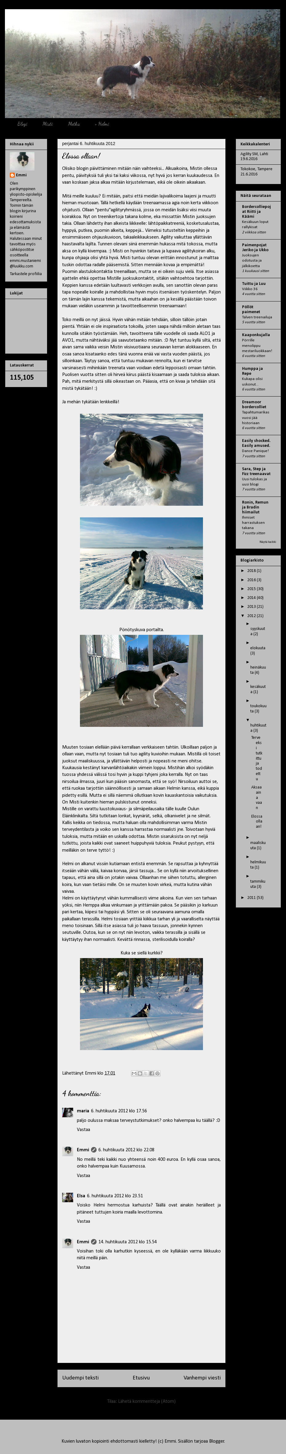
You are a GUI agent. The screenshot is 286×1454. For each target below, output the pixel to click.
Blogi (22, 124)
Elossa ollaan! (256, 821)
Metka (74, 124)
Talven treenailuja (257, 317)
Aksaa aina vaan (256, 797)
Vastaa (83, 1129)
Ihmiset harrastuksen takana (253, 523)
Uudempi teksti (80, 1378)
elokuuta (257, 648)
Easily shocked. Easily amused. (256, 443)
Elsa (81, 1196)
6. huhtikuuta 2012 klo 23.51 (115, 1196)
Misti (47, 124)
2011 (252, 898)
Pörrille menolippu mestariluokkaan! (257, 345)
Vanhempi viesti (202, 1378)
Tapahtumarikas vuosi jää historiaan (255, 417)
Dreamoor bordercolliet (254, 404)
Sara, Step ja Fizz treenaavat (256, 471)
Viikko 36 (250, 289)
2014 (252, 598)
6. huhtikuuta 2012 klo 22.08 (126, 1150)
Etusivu (141, 1378)
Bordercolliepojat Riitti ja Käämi (256, 212)
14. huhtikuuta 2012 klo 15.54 (127, 1242)
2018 (252, 571)
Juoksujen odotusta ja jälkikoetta (252, 260)
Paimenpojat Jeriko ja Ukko (255, 247)
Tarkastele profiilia (26, 274)
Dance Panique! (255, 451)
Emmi (83, 1150)
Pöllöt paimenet (251, 309)
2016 (252, 580)
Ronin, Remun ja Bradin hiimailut (255, 507)
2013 (252, 606)
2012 (252, 616)
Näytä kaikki (268, 542)
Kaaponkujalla (256, 335)
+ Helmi (102, 124)
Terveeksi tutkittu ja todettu (256, 758)
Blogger (216, 1441)
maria (83, 1111)
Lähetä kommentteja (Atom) (147, 1401)
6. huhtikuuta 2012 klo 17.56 (119, 1111)
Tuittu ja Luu (254, 284)
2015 (252, 589)
